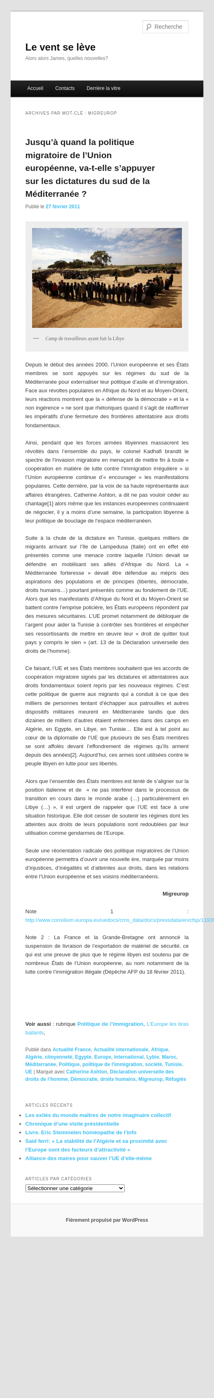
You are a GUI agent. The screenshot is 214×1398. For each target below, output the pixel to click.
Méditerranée (41, 1064)
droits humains (118, 1079)
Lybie (153, 1057)
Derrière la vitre (104, 88)
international (129, 1057)
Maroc (169, 1057)
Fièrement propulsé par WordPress (107, 1220)
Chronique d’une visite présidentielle (72, 1124)
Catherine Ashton (86, 1072)
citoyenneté (58, 1057)
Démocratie (84, 1079)
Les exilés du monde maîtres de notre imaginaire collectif (98, 1115)
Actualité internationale (121, 1050)
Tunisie (173, 1064)
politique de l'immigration (112, 1064)
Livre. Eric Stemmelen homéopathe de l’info (81, 1132)
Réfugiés (175, 1079)
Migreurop (150, 1079)
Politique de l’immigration (110, 1024)
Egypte (83, 1057)
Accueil (35, 88)
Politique (69, 1064)
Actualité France (72, 1050)
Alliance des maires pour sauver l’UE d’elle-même (89, 1158)
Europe (102, 1057)
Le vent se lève (61, 47)
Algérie (34, 1057)
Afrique (159, 1050)
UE (29, 1072)
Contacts (64, 88)
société (153, 1064)
